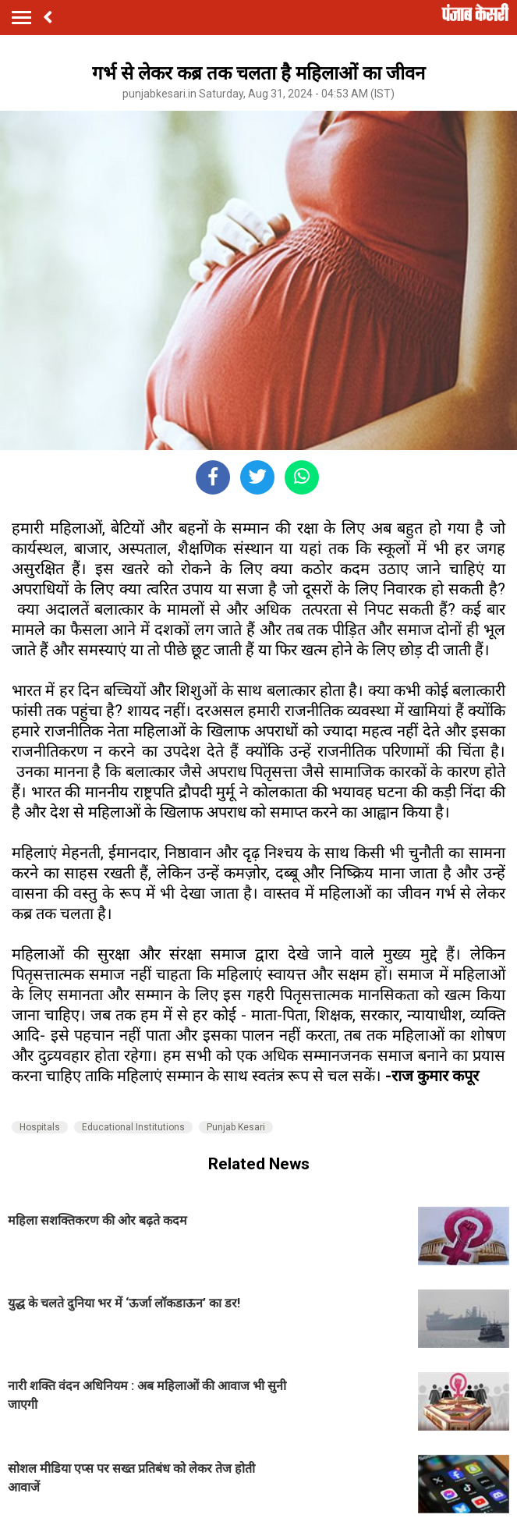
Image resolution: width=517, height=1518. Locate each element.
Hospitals (39, 1127)
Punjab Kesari (236, 1127)
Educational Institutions (133, 1127)
